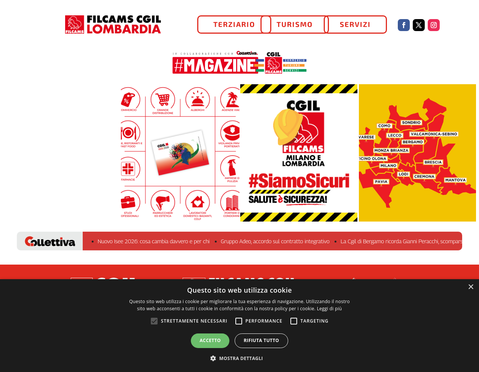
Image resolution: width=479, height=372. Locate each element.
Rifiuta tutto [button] (261, 340)
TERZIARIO (234, 24)
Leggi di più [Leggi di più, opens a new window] (329, 308)
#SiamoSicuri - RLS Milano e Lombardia (299, 161)
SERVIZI (355, 24)
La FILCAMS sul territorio (417, 157)
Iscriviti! (180, 157)
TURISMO (295, 24)
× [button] (470, 287)
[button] (239, 358)
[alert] (239, 325)
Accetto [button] (210, 340)
